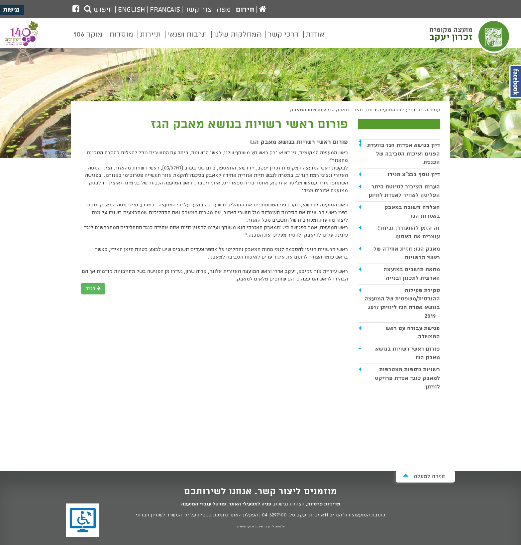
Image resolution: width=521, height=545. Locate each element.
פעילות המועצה (395, 110)
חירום (245, 9)
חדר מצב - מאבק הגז (350, 110)
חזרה (93, 288)
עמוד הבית (428, 110)
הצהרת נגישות (289, 504)
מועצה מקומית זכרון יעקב (470, 36)
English (131, 9)
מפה (224, 9)
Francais (165, 9)
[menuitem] (315, 39)
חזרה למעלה (424, 476)
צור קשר (198, 9)
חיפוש (98, 9)
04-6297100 (274, 515)
